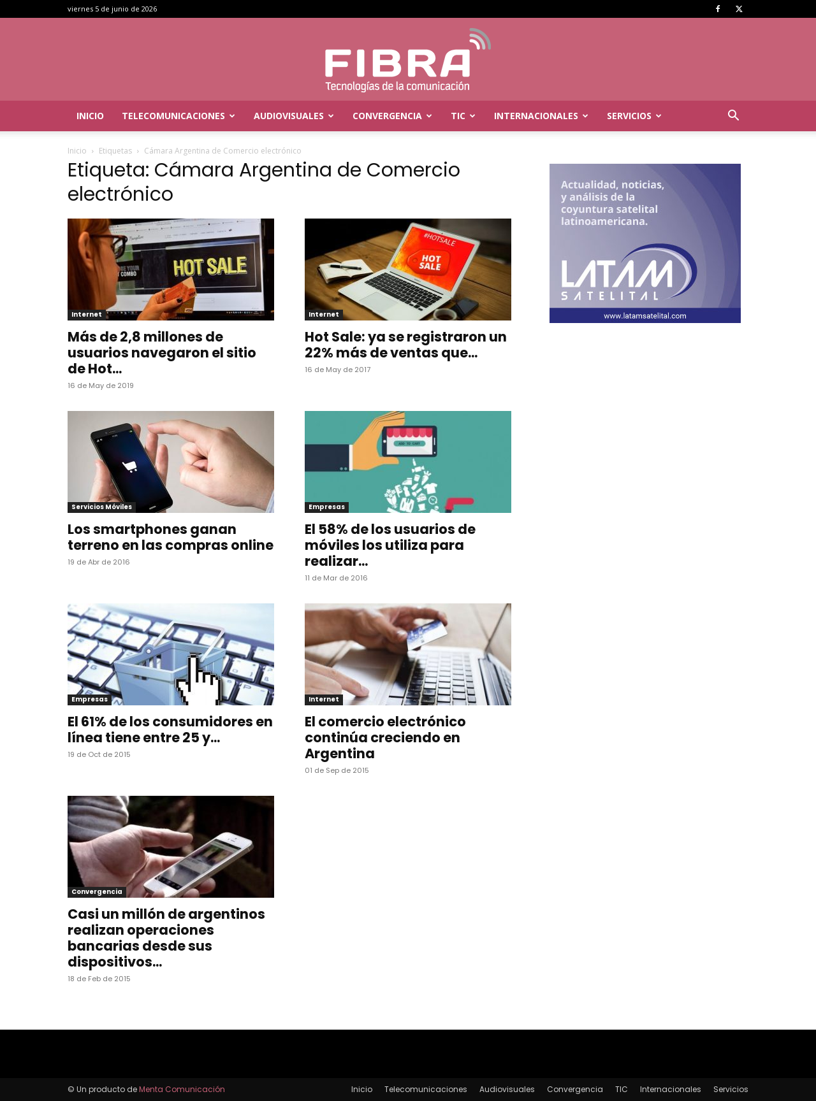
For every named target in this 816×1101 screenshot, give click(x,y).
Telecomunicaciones (178, 116)
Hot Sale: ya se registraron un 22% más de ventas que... (406, 344)
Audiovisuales (294, 116)
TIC (463, 116)
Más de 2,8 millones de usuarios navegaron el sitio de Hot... (162, 352)
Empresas (327, 507)
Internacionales (541, 116)
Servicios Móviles (101, 507)
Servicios (634, 116)
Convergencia (392, 116)
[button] (733, 117)
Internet (86, 314)
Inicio (90, 116)
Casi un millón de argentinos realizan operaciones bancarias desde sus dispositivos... (166, 938)
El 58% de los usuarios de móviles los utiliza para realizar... (390, 545)
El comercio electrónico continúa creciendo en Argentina (385, 737)
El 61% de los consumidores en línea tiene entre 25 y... (170, 729)
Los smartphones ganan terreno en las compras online (170, 537)
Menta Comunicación (182, 1089)
